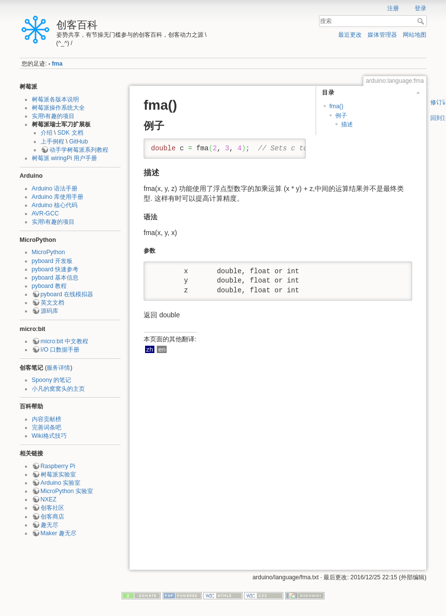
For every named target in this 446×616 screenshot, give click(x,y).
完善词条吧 (46, 427)
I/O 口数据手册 (60, 349)
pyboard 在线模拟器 (67, 294)
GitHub (78, 141)
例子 (341, 115)
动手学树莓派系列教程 (79, 149)
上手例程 (52, 141)
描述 (347, 124)
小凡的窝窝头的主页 (58, 388)
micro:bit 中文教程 (65, 341)
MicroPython (48, 252)
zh (149, 349)
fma (57, 63)
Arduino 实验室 (61, 482)
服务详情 (58, 367)
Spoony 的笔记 (52, 380)
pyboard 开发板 (52, 261)
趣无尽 (49, 524)
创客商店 (52, 516)
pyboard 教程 (49, 286)
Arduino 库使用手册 (58, 196)
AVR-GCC (45, 213)
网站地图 (414, 34)
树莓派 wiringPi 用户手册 (65, 158)
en (162, 349)
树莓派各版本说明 (55, 99)
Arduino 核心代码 (55, 205)
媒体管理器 (382, 34)
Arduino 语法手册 (55, 188)
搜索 (421, 21)
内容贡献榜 (46, 419)
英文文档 (52, 302)
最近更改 (350, 34)
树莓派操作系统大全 (58, 107)
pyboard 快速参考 (55, 269)
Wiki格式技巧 (49, 435)
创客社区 (52, 507)
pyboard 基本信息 (55, 277)
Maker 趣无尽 (58, 533)
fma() (336, 106)
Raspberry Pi (58, 466)
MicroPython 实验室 (67, 491)
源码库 (49, 311)
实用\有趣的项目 (53, 116)
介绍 (46, 132)
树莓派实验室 (58, 474)
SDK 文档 (70, 132)
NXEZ (49, 499)
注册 (393, 8)
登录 (420, 8)
